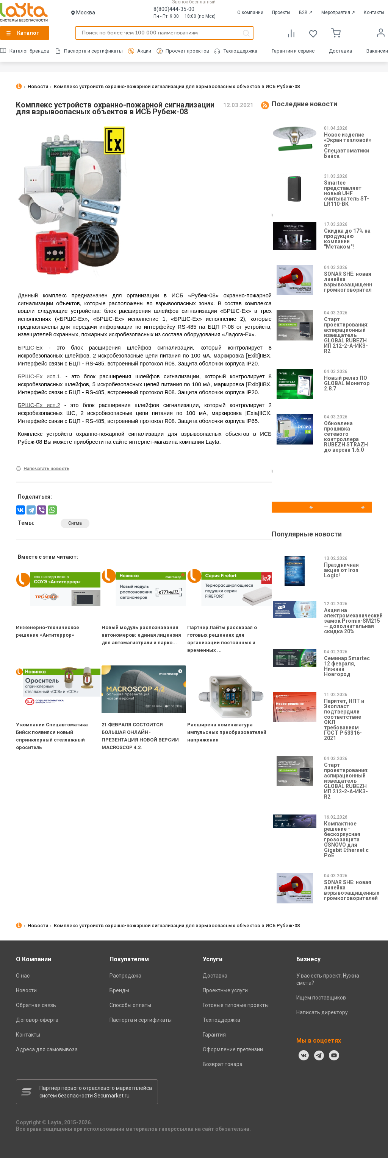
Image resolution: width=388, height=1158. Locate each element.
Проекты (281, 12)
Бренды (119, 990)
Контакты (374, 12)
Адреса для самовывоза (47, 1049)
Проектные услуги (225, 990)
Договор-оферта (37, 1020)
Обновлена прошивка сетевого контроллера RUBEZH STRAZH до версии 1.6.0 (346, 436)
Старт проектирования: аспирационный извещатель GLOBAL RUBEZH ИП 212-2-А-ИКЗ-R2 (346, 335)
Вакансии (377, 51)
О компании (250, 12)
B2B (306, 12)
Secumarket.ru (112, 1096)
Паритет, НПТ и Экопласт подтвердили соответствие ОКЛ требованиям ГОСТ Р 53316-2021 (344, 719)
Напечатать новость (46, 468)
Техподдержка (240, 51)
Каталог (28, 33)
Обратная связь (36, 1005)
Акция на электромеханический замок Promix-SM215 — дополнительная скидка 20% (353, 620)
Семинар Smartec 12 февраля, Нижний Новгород (347, 666)
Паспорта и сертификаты (93, 51)
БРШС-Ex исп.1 (39, 376)
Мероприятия (338, 12)
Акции (144, 51)
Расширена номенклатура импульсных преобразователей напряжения (226, 732)
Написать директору (322, 1012)
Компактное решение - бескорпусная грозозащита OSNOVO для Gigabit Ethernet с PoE (346, 839)
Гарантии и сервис (293, 51)
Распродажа (125, 976)
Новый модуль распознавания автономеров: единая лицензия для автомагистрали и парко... (141, 635)
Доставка (340, 51)
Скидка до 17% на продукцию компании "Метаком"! (347, 239)
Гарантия (214, 1035)
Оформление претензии (233, 1049)
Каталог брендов (29, 51)
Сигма (75, 523)
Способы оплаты (130, 1005)
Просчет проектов (188, 51)
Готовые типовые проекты (236, 1005)
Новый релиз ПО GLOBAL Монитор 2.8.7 (346, 383)
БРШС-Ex (30, 348)
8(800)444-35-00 (173, 9)
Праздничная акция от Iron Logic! (341, 570)
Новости (26, 990)
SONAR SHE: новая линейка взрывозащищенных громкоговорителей (351, 282)
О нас (23, 976)
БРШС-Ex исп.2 (39, 405)
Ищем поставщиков (321, 998)
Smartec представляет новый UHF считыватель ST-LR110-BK (346, 193)
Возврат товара (222, 1064)
